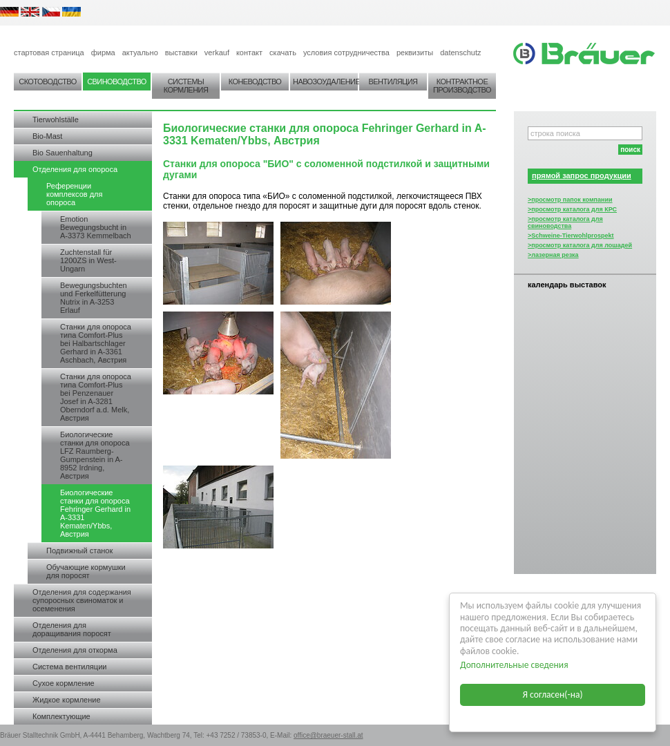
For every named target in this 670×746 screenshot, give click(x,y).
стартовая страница (49, 52)
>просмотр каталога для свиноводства (565, 222)
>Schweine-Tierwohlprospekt (571, 235)
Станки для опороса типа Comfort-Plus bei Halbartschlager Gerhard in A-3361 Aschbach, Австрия (95, 343)
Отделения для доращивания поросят (71, 629)
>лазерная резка (553, 254)
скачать (282, 52)
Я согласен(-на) (553, 694)
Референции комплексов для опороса (74, 194)
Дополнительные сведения (514, 665)
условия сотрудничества (346, 52)
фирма (103, 52)
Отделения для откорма (74, 650)
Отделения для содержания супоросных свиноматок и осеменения (81, 600)
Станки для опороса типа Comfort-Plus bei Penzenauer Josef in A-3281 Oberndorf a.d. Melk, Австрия (95, 397)
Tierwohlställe (55, 119)
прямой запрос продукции (581, 175)
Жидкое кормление (66, 700)
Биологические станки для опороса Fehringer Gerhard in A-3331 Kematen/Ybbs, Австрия (95, 513)
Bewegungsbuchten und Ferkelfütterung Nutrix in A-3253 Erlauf (93, 297)
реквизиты (414, 52)
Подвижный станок (79, 550)
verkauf (216, 52)
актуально (140, 52)
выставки (181, 52)
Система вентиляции (69, 666)
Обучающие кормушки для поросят (86, 571)
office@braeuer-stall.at (328, 735)
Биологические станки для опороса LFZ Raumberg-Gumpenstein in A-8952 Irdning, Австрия (95, 455)
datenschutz (460, 52)
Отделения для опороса (74, 169)
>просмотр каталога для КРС (572, 209)
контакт (249, 52)
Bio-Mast (47, 136)
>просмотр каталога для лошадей (580, 245)
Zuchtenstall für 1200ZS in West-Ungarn (88, 260)
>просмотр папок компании (570, 199)
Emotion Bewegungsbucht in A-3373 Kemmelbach (95, 227)
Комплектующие (61, 716)
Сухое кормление (63, 683)
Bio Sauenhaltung (62, 153)
